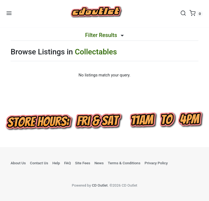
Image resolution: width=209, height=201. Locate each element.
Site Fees (82, 163)
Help (56, 163)
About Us (18, 163)
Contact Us (39, 163)
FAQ (67, 163)
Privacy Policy (156, 163)
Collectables (96, 51)
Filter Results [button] (104, 35)
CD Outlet (99, 185)
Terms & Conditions (124, 163)
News (99, 163)
